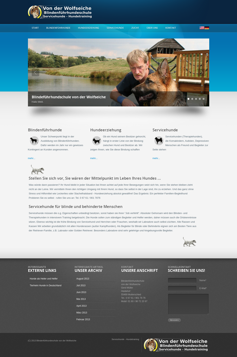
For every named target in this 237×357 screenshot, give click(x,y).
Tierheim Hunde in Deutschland (46, 285)
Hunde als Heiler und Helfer (44, 278)
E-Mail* (203, 288)
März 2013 (81, 312)
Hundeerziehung (88, 28)
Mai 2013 (81, 299)
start (35, 28)
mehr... (32, 158)
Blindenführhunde (58, 28)
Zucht (135, 28)
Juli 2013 (81, 285)
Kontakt (170, 28)
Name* (202, 280)
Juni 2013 (81, 292)
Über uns (152, 28)
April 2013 (81, 306)
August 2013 (82, 278)
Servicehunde (115, 28)
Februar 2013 (83, 319)
